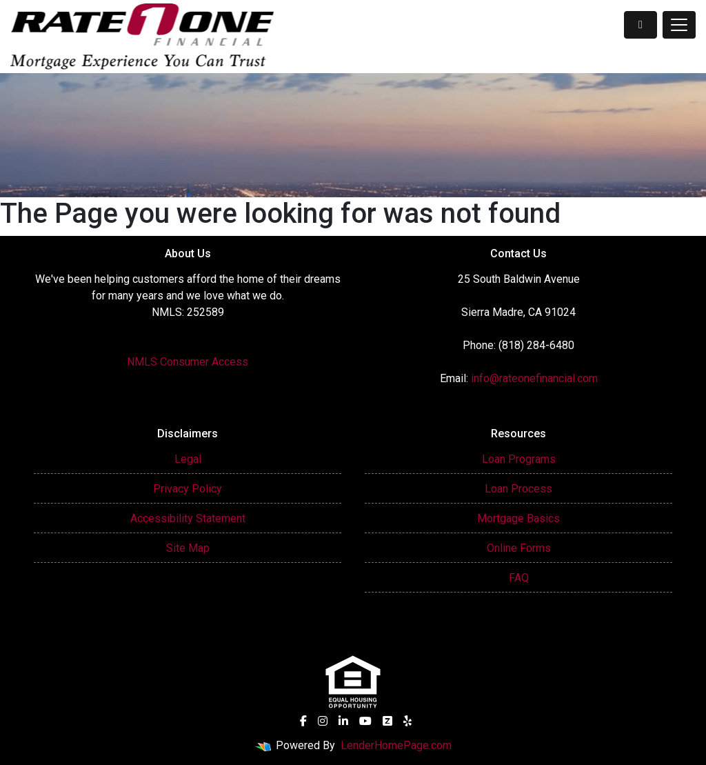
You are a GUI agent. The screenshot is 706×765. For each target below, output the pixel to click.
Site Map (188, 548)
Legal (187, 459)
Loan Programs (519, 459)
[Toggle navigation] (679, 25)
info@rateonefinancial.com (534, 378)
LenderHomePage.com (396, 745)
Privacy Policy (187, 488)
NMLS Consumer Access (187, 361)
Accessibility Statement (187, 518)
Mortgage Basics (518, 518)
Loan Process (518, 488)
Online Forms (519, 548)
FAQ (519, 577)
